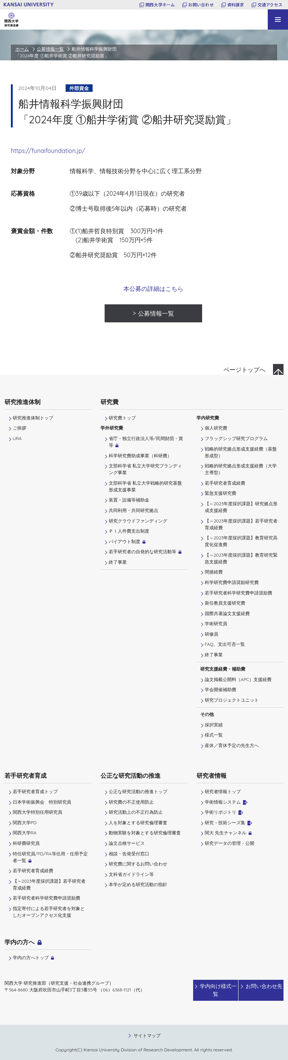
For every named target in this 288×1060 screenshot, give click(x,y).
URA (17, 438)
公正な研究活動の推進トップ (138, 791)
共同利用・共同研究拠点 (133, 510)
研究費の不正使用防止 (131, 802)
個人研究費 (216, 428)
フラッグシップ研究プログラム (236, 438)
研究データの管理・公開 (229, 843)
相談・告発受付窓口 (129, 853)
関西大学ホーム (160, 4)
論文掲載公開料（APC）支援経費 (238, 679)
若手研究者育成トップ (35, 791)
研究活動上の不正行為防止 (136, 812)
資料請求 (235, 4)
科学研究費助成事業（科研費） (140, 455)
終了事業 (118, 562)
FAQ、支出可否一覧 (225, 644)
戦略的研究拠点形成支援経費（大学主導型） (241, 469)
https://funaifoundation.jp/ (48, 150)
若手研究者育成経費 (225, 483)
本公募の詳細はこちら (153, 288)
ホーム (22, 49)
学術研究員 (216, 623)
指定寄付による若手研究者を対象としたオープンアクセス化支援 (49, 912)
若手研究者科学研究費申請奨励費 (238, 593)
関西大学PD (25, 822)
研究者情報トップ (223, 791)
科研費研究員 (26, 843)
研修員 (211, 634)
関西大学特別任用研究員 (37, 812)
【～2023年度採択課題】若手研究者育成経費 (241, 524)
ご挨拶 (19, 428)
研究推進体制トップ (33, 418)
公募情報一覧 (50, 49)
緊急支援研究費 (220, 493)
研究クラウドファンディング (138, 521)
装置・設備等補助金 (129, 500)
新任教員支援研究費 (225, 603)
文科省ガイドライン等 (131, 874)
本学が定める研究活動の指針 (138, 884)
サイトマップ (147, 1035)
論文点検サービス (127, 843)
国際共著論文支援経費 (227, 613)
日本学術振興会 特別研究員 (42, 802)
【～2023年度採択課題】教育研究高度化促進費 (241, 541)
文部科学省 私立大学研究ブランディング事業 (145, 469)
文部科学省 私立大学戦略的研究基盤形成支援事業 (145, 486)
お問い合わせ (200, 4)
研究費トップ (122, 418)
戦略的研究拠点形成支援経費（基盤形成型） (241, 452)
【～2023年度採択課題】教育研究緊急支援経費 (241, 558)
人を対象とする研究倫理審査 (138, 822)
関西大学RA (25, 832)
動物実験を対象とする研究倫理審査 (145, 832)
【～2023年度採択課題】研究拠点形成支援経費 (241, 507)
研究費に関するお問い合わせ (138, 864)
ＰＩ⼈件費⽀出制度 (129, 531)
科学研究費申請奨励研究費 (232, 582)
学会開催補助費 (220, 689)
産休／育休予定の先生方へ (232, 745)
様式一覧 (214, 735)
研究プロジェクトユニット (232, 700)
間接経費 (214, 572)
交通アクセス (270, 4)
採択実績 (214, 725)
